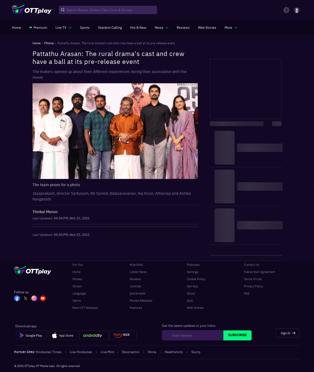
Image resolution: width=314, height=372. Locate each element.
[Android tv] (94, 335)
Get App (192, 286)
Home (76, 271)
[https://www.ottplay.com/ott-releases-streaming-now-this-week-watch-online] (138, 27)
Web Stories (195, 307)
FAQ (246, 293)
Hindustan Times (49, 351)
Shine (152, 351)
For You (77, 264)
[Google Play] (31, 335)
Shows (77, 286)
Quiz (190, 300)
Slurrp (195, 351)
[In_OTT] (34, 298)
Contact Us (251, 264)
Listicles (135, 286)
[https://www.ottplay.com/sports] (85, 27)
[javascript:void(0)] (63, 27)
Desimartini (131, 351)
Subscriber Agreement (259, 271)
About (191, 293)
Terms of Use (253, 279)
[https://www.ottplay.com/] (16, 27)
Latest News (138, 271)
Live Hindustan (81, 351)
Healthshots (174, 351)
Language (79, 293)
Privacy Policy (253, 286)
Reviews (135, 279)
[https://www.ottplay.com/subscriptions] (38, 27)
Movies (77, 279)
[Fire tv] (123, 335)
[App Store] (63, 335)
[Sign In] (287, 333)
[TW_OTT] (25, 298)
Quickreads (137, 293)
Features (136, 307)
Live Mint (107, 351)
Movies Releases (141, 300)
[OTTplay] (32, 10)
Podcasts (193, 264)
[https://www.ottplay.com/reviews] (183, 27)
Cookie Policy (196, 279)
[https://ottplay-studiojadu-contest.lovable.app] (110, 27)
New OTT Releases (85, 307)
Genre (76, 300)
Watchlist (136, 264)
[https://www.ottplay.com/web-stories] (207, 27)
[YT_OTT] (43, 298)
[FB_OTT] (17, 298)
